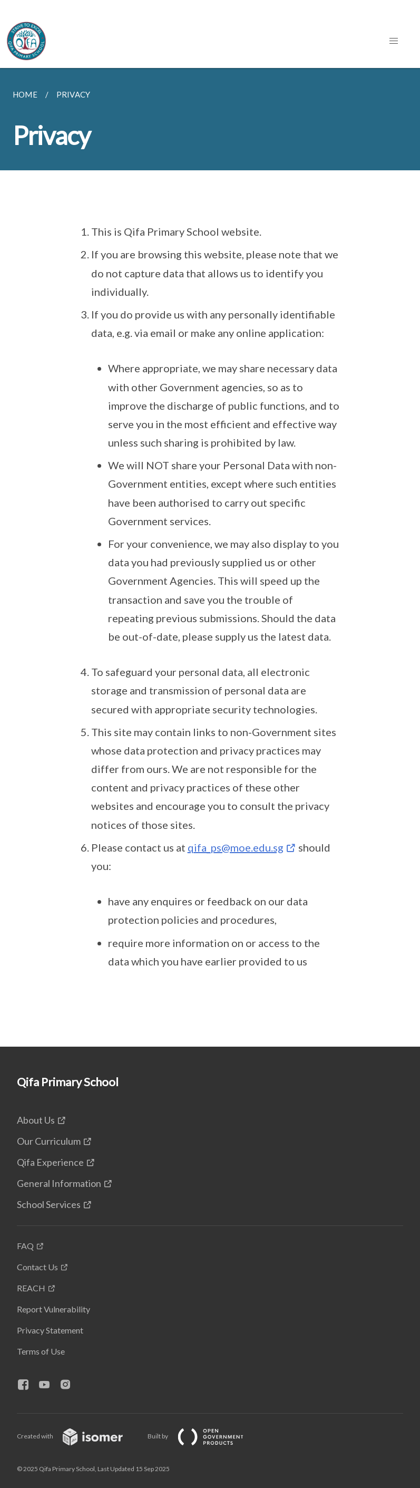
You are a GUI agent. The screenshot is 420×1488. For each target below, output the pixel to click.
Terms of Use (41, 1351)
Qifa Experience (50, 1162)
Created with (78, 1436)
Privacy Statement (50, 1330)
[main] (210, 557)
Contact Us (37, 1267)
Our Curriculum (49, 1141)
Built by (204, 1436)
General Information (59, 1183)
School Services (49, 1204)
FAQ (25, 1246)
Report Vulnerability (53, 1309)
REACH (31, 1288)
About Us (36, 1120)
